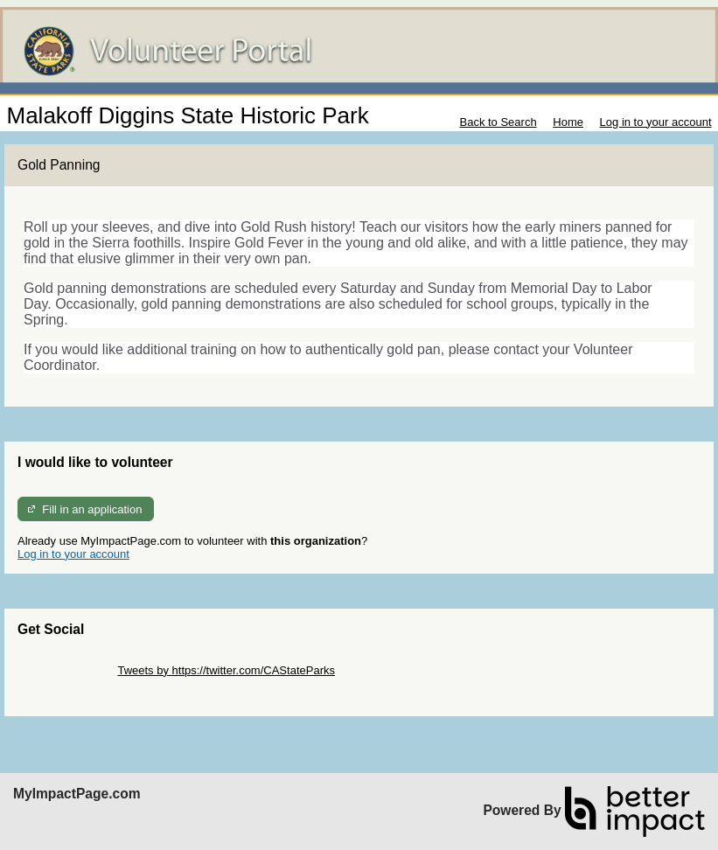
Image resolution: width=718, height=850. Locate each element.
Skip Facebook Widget (74, 683)
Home (568, 122)
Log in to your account (656, 122)
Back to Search (497, 122)
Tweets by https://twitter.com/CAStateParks (226, 670)
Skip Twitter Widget (66, 670)
